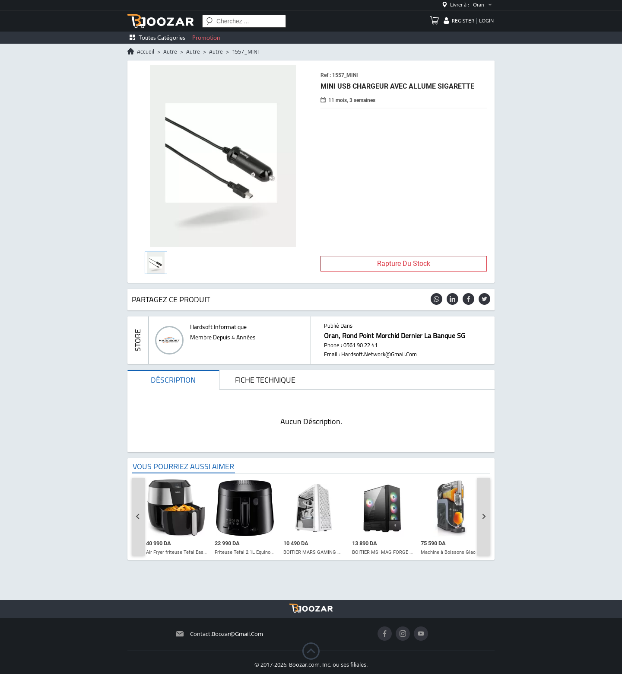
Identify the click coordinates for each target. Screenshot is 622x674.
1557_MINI (245, 51)
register (463, 20)
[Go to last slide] (138, 517)
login (486, 20)
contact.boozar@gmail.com (226, 634)
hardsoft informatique (218, 326)
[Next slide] (483, 517)
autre (170, 51)
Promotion (206, 38)
